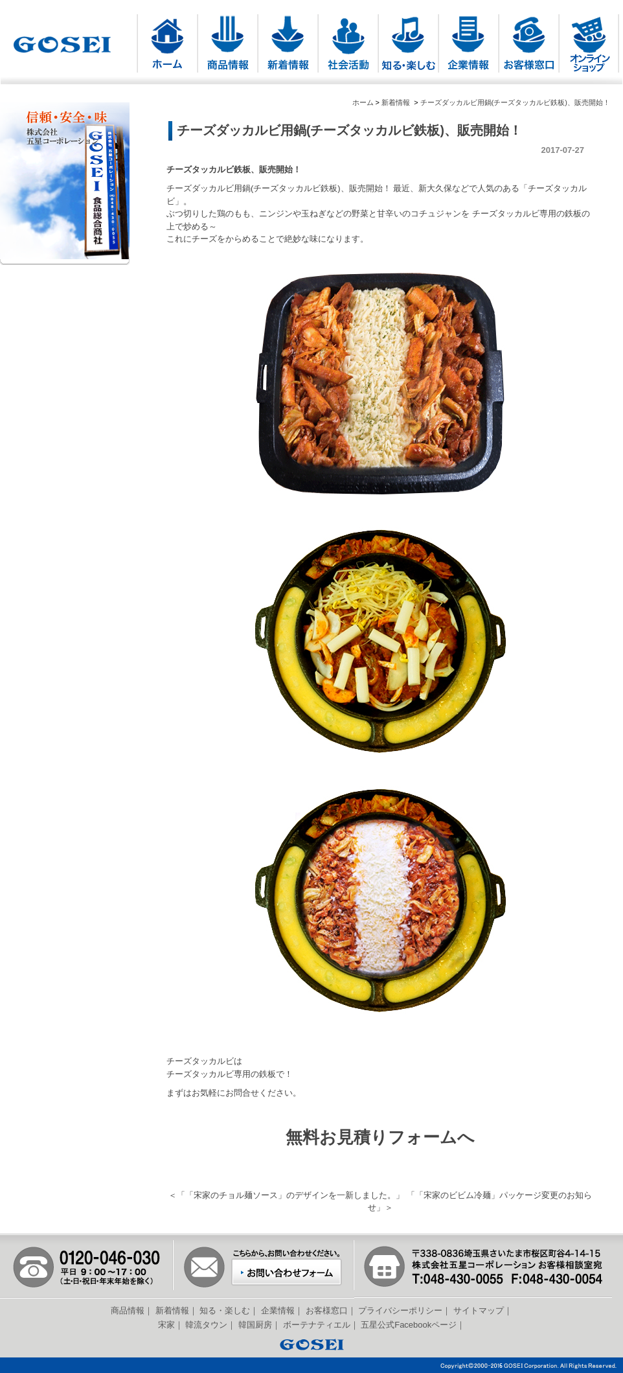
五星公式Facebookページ (409, 1325)
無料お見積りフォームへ (380, 1137)
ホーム (363, 102)
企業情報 (278, 1310)
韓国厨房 (255, 1325)
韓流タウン (206, 1325)
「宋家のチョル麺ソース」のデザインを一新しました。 (290, 1195)
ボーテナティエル (316, 1325)
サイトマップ (478, 1310)
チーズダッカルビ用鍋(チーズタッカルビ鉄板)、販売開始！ (515, 102)
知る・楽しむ (224, 1310)
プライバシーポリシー (400, 1310)
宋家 (166, 1325)
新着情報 (395, 102)
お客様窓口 (327, 1310)
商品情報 (127, 1310)
